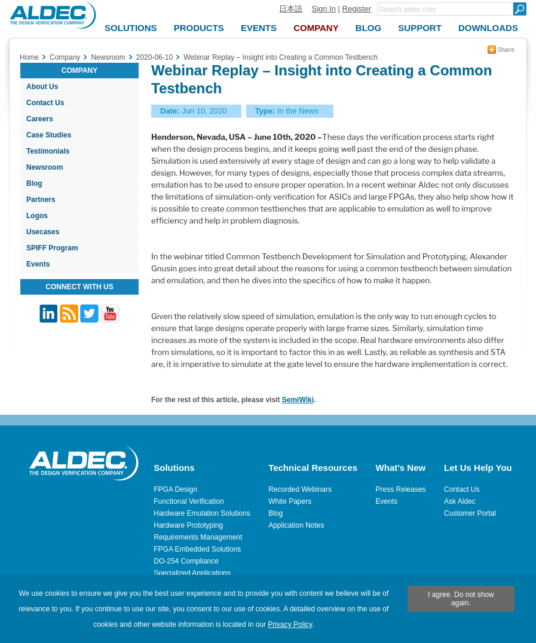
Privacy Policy (290, 624)
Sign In (323, 8)
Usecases (42, 232)
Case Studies (48, 135)
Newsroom (44, 167)
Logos (37, 216)
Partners (41, 199)
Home (29, 57)
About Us (42, 86)
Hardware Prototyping (188, 525)
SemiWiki (298, 400)
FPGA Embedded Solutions (197, 549)
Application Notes (296, 525)
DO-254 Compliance (186, 561)
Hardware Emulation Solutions (202, 513)
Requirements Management (198, 537)
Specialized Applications (192, 573)
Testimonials (47, 151)
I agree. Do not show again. (461, 598)
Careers (39, 119)
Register (356, 8)
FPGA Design (175, 489)
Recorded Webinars (300, 489)
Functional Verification (188, 501)
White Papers (289, 501)
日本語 (290, 8)
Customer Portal (470, 513)
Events (38, 264)
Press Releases (401, 489)
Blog (34, 183)
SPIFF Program (52, 248)
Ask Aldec (460, 501)
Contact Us (45, 103)
